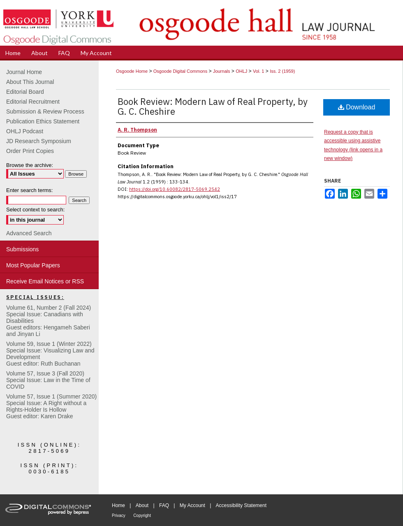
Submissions (22, 249)
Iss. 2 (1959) (282, 71)
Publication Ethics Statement (42, 121)
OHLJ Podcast (24, 131)
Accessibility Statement (241, 505)
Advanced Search (29, 233)
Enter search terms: (29, 190)
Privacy (118, 515)
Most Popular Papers (33, 265)
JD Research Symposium (38, 141)
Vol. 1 (258, 71)
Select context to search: (35, 209)
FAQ (164, 505)
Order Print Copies (30, 151)
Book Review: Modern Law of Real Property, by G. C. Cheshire (213, 106)
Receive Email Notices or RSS (45, 281)
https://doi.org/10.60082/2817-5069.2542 (174, 189)
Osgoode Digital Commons (180, 71)
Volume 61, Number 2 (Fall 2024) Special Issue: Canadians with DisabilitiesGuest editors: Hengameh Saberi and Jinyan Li (48, 320)
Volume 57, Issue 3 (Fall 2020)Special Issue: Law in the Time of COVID (48, 380)
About (142, 505)
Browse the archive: (29, 165)
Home (118, 505)
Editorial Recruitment (33, 101)
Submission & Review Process (45, 111)
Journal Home (24, 72)
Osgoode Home (132, 71)
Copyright (142, 515)
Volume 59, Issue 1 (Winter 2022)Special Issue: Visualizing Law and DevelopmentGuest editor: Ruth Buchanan (50, 354)
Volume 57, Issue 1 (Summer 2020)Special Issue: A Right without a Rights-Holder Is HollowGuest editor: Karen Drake (51, 406)
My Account (192, 505)
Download (356, 107)
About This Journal (30, 82)
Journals (221, 71)
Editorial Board (25, 91)
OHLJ (241, 71)
